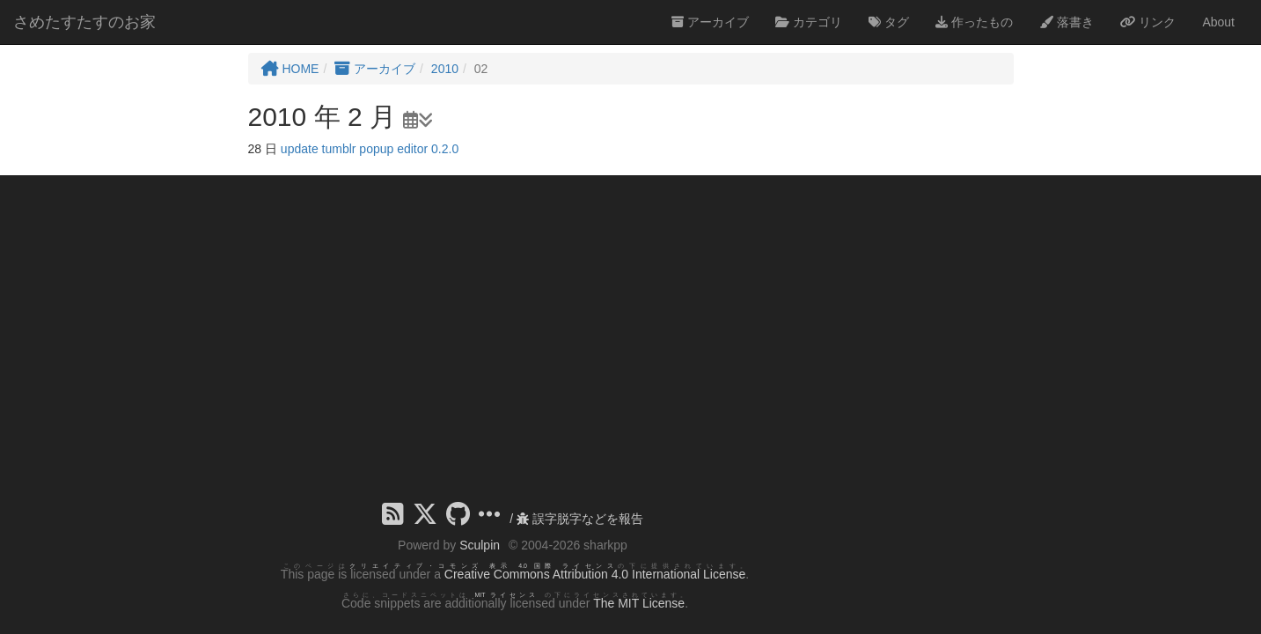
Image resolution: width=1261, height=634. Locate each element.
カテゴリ (808, 22)
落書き (1066, 22)
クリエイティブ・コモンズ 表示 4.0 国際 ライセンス (483, 566)
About (1218, 22)
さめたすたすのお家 (84, 22)
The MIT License (639, 603)
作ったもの (974, 22)
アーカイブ (710, 22)
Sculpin (479, 545)
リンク (1148, 22)
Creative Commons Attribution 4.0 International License (594, 574)
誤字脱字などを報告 (580, 519)
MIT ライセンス (506, 595)
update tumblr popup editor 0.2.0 (369, 149)
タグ (889, 22)
